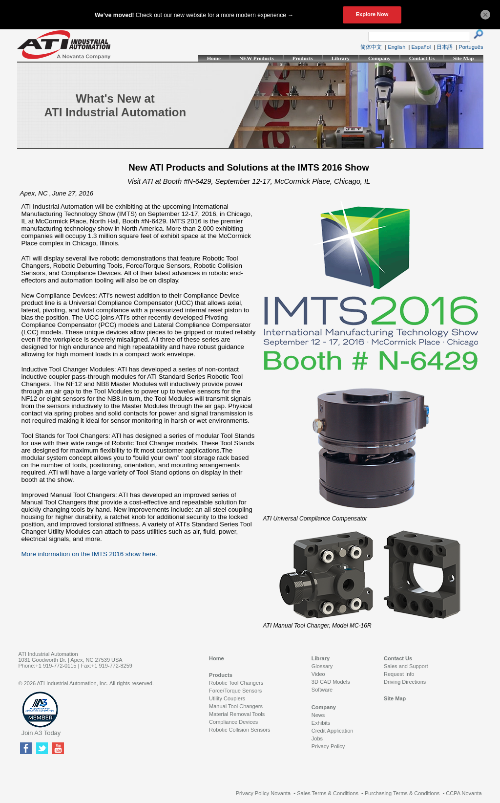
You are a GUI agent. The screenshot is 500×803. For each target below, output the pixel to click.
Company (379, 58)
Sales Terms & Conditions (327, 793)
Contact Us (422, 58)
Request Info (399, 674)
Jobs (317, 738)
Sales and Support (406, 666)
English (396, 47)
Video (318, 674)
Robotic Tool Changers (236, 683)
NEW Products (256, 58)
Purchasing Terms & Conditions (402, 793)
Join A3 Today (41, 733)
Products (302, 58)
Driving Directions (405, 682)
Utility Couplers (227, 698)
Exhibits (321, 723)
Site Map (463, 58)
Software (322, 690)
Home (214, 58)
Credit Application (333, 731)
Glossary (322, 666)
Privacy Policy (328, 746)
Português (470, 47)
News (318, 715)
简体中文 (371, 47)
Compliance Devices (233, 722)
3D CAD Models (331, 682)
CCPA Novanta (463, 793)
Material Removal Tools (237, 714)
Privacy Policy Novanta (263, 793)
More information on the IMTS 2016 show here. (89, 554)
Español (421, 47)
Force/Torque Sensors (235, 691)
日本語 (445, 47)
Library (341, 58)
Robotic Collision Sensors (239, 730)
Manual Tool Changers (236, 706)
